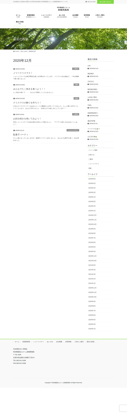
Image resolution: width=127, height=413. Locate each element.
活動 (76, 84)
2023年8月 (92, 233)
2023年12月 (92, 215)
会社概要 (59, 342)
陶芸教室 (91, 73)
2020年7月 (92, 310)
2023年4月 (92, 251)
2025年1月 (92, 197)
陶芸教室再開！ (93, 89)
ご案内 (76, 68)
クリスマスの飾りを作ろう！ (27, 102)
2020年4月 (92, 324)
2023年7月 (92, 238)
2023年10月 (92, 224)
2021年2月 (92, 279)
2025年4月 (92, 188)
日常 (89, 66)
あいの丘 (50, 342)
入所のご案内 (79, 342)
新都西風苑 (26, 342)
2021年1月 (92, 283)
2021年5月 (92, 265)
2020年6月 (92, 315)
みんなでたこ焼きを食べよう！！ (29, 89)
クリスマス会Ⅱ (94, 129)
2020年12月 (92, 288)
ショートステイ (73, 130)
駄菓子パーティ (20, 134)
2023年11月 (92, 220)
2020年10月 (92, 297)
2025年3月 (92, 192)
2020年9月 (92, 301)
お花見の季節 (92, 97)
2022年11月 (92, 256)
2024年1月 (92, 211)
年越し (90, 105)
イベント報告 (92, 150)
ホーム (17, 342)
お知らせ (91, 155)
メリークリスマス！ (23, 73)
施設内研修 (91, 121)
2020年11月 (92, 292)
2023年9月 (92, 229)
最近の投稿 (90, 342)
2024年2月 (92, 206)
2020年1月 (92, 329)
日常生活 (91, 81)
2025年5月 (92, 183)
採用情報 (68, 342)
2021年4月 (92, 270)
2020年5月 (92, 320)
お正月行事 (92, 136)
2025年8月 (92, 179)
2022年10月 (92, 260)
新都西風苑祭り (93, 113)
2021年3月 (92, 274)
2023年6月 (92, 242)
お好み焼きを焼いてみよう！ (27, 118)
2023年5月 (92, 247)
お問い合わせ (105, 2)
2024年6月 (92, 201)
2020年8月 (92, 306)
